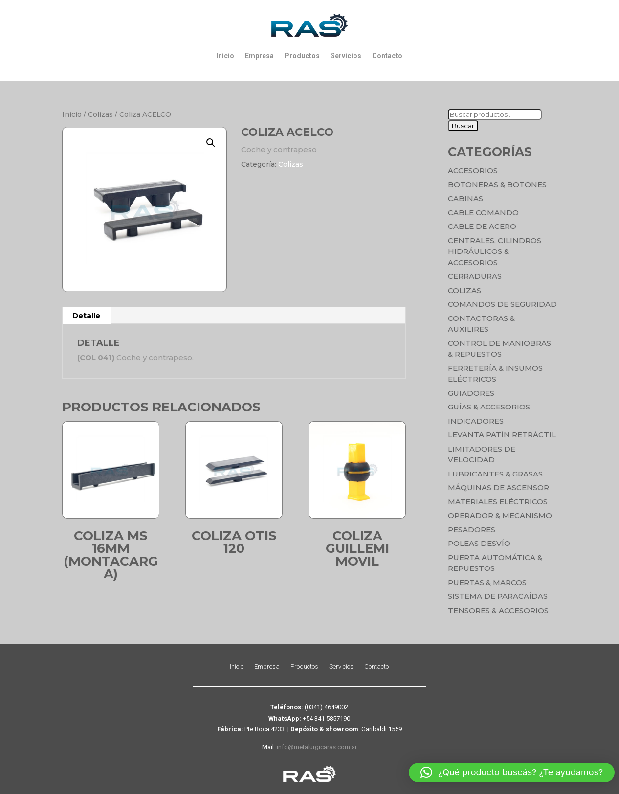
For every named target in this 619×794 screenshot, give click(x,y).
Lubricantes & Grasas (495, 473)
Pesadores (471, 529)
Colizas (100, 114)
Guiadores (471, 393)
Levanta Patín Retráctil (502, 434)
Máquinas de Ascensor (498, 487)
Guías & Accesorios (489, 406)
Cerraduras (475, 276)
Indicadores (476, 421)
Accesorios (473, 170)
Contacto (387, 56)
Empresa (259, 56)
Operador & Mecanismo (500, 515)
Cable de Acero (482, 226)
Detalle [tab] (86, 315)
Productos (302, 56)
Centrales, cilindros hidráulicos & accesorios (494, 251)
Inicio (225, 56)
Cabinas (465, 198)
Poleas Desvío (479, 543)
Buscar (463, 126)
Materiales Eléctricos (498, 501)
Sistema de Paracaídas (498, 596)
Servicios (346, 56)
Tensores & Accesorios (498, 610)
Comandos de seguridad (502, 304)
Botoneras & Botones (497, 184)
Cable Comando (483, 212)
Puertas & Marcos (487, 582)
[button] (211, 143)
